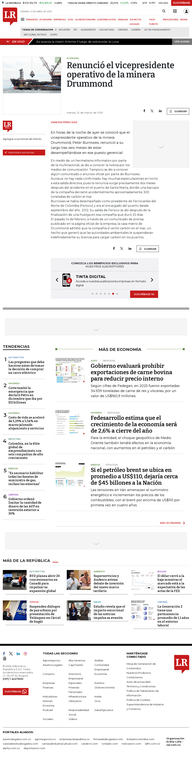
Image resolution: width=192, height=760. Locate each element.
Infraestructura (77, 696)
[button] (56, 280)
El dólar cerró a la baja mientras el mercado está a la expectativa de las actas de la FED (171, 583)
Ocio (97, 700)
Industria (14, 439)
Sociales (48, 719)
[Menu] (23, 19)
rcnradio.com (110, 743)
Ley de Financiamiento (157, 30)
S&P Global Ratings (35, 34)
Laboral (163, 602)
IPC (75, 30)
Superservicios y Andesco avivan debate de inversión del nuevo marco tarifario (109, 583)
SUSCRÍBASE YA (144, 294)
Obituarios (75, 700)
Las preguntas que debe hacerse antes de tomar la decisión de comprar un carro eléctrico (26, 367)
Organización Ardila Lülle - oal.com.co (175, 741)
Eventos (99, 682)
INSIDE (184, 19)
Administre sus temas (19, 152)
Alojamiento (88, 30)
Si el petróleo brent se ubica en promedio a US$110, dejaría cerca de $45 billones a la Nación (134, 476)
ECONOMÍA (46, 19)
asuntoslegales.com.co (17, 739)
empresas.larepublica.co (74, 739)
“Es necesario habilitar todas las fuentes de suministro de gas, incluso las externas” (25, 478)
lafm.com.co (152, 743)
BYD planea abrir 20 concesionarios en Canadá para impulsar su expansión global (44, 583)
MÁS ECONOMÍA (170, 522)
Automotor (16, 357)
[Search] (163, 11)
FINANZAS (32, 19)
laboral (13, 494)
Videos (73, 719)
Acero (53, 34)
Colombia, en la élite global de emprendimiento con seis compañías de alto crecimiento (25, 451)
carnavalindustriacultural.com (59, 743)
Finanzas (48, 687)
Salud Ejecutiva (103, 710)
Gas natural (106, 30)
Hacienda (14, 383)
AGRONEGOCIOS (106, 19)
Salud (97, 602)
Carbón (135, 30)
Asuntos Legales (52, 664)
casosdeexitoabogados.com (20, 743)
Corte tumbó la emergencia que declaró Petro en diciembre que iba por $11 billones (25, 395)
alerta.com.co (11, 748)
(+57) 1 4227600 (13, 678)
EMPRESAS (60, 19)
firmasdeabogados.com (108, 739)
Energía (13, 468)
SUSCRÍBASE (181, 3)
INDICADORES (170, 19)
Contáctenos (134, 677)
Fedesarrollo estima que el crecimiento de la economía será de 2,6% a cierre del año (134, 424)
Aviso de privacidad (138, 681)
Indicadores (50, 696)
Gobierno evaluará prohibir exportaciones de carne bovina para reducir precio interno (131, 372)
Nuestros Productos (139, 672)
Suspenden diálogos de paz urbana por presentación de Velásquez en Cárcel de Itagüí (45, 614)
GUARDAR (178, 111)
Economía (100, 673)
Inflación (64, 30)
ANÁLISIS (123, 19)
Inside (98, 696)
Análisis (98, 660)
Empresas (49, 682)
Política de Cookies (138, 699)
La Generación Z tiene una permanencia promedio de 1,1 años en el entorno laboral (173, 616)
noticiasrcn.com (131, 743)
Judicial (34, 602)
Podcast (48, 710)
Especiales (75, 682)
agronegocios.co (45, 739)
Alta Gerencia (77, 660)
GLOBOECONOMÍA (85, 19)
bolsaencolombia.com (140, 739)
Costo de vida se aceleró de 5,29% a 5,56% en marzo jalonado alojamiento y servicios (26, 423)
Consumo (49, 673)
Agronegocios (51, 660)
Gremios (123, 30)
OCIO (70, 19)
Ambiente (99, 571)
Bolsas (162, 571)
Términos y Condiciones (141, 686)
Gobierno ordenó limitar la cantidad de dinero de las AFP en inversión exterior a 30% (24, 506)
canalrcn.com (89, 743)
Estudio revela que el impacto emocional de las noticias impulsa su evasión (109, 612)
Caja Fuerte (76, 664)
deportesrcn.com (34, 748)
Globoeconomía (104, 687)
